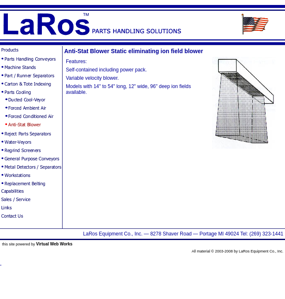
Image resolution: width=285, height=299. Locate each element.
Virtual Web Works (54, 244)
